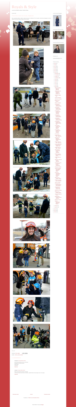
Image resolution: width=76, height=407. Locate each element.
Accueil (31, 394)
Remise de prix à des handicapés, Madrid (58, 155)
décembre (57, 73)
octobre (56, 76)
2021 (55, 63)
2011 (55, 210)
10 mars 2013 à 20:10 (21, 370)
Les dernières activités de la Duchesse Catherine (57, 112)
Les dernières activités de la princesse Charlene (57, 131)
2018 (55, 64)
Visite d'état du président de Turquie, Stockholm (57, 151)
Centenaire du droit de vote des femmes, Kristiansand (58, 164)
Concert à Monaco (58, 97)
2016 (55, 67)
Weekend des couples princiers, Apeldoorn (58, 197)
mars (56, 86)
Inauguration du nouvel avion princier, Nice (57, 188)
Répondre (16, 366)
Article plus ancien (47, 394)
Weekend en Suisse (58, 190)
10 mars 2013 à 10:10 (22, 360)
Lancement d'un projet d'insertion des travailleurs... (58, 184)
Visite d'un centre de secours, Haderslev (58, 160)
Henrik (16, 354)
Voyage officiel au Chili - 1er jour (58, 148)
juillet (56, 80)
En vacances (57, 133)
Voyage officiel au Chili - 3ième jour (58, 136)
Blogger (42, 404)
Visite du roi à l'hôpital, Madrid (58, 178)
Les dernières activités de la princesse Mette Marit (58, 123)
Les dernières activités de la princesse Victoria (58, 119)
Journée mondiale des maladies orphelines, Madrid (58, 170)
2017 (55, 66)
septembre (57, 77)
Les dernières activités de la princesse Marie (58, 115)
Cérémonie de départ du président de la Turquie (58, 139)
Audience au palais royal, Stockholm (58, 180)
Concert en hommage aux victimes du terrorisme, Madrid (57, 174)
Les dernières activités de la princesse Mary (58, 108)
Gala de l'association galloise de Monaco (57, 202)
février (56, 205)
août (56, 79)
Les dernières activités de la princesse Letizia (58, 105)
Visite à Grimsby (57, 182)
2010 (55, 211)
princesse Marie (20, 354)
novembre (57, 74)
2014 (55, 70)
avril (56, 85)
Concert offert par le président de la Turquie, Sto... (58, 145)
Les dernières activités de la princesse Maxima (57, 127)
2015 (55, 69)
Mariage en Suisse (58, 199)
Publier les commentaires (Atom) (33, 397)
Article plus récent (16, 394)
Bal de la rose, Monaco (57, 101)
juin (55, 82)
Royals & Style (24, 7)
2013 (55, 72)
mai (55, 83)
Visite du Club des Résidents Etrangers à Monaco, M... (58, 92)
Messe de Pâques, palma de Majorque (58, 88)
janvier (56, 207)
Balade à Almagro (58, 102)
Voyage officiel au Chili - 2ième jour (58, 142)
